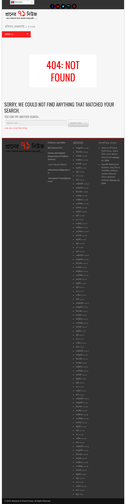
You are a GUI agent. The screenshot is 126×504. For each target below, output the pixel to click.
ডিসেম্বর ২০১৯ (82, 406)
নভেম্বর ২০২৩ (81, 223)
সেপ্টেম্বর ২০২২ (82, 275)
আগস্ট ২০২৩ (81, 235)
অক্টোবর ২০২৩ (82, 227)
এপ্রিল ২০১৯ (81, 438)
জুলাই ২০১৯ (81, 426)
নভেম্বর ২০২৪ (81, 196)
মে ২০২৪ (79, 220)
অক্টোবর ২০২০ (82, 367)
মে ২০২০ (79, 387)
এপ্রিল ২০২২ (81, 295)
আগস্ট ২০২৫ (81, 164)
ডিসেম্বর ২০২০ (82, 359)
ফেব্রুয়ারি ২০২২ (82, 303)
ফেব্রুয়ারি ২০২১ (82, 351)
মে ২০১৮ (79, 482)
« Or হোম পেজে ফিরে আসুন (15, 128)
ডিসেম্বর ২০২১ (82, 311)
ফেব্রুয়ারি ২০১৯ (82, 446)
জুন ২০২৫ (80, 172)
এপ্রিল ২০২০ (81, 391)
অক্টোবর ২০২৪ (82, 200)
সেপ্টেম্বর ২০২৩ (82, 231)
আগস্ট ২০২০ (81, 375)
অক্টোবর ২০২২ (82, 271)
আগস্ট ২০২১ (81, 327)
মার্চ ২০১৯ (80, 442)
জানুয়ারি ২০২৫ (82, 188)
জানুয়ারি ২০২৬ (82, 148)
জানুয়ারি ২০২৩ (82, 259)
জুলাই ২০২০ (81, 379)
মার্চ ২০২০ (80, 395)
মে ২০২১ (79, 339)
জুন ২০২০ (80, 383)
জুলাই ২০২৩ (81, 239)
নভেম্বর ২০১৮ (81, 458)
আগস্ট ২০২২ (81, 279)
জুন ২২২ (79, 494)
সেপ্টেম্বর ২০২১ (82, 323)
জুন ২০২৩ (80, 243)
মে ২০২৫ (79, 176)
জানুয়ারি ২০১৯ (82, 450)
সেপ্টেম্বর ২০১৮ (82, 466)
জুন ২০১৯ (80, 430)
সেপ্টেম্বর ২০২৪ (82, 204)
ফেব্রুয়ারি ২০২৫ (82, 184)
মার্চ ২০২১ (80, 347)
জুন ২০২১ (80, 335)
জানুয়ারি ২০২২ (82, 307)
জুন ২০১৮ (80, 478)
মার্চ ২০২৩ (80, 251)
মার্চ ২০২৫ (80, 180)
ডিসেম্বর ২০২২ (82, 263)
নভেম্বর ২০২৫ (81, 156)
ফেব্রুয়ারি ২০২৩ (82, 255)
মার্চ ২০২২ (80, 299)
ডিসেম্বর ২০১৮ (82, 454)
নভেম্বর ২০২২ (81, 267)
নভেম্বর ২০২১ (81, 315)
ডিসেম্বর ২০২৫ (82, 152)
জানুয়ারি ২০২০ (82, 403)
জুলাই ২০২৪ (81, 212)
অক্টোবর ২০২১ (82, 319)
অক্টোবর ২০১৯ (82, 414)
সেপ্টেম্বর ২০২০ (82, 371)
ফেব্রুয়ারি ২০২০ (82, 398)
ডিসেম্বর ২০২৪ (82, 192)
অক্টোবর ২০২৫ (82, 160)
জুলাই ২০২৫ (81, 168)
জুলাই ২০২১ (81, 331)
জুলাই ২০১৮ (81, 474)
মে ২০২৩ (79, 247)
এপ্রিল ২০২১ (81, 343)
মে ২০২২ (79, 291)
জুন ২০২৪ (80, 215)
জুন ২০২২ (80, 287)
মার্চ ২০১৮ (80, 490)
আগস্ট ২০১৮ (81, 470)
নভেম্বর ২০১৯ (81, 410)
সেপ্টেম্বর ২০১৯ (82, 418)
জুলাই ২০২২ (81, 283)
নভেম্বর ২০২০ (81, 363)
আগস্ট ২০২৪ (81, 208)
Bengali (16, 2)
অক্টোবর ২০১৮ (82, 462)
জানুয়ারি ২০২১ (82, 355)
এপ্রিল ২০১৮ (81, 486)
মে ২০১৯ (79, 434)
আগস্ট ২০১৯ (81, 422)
